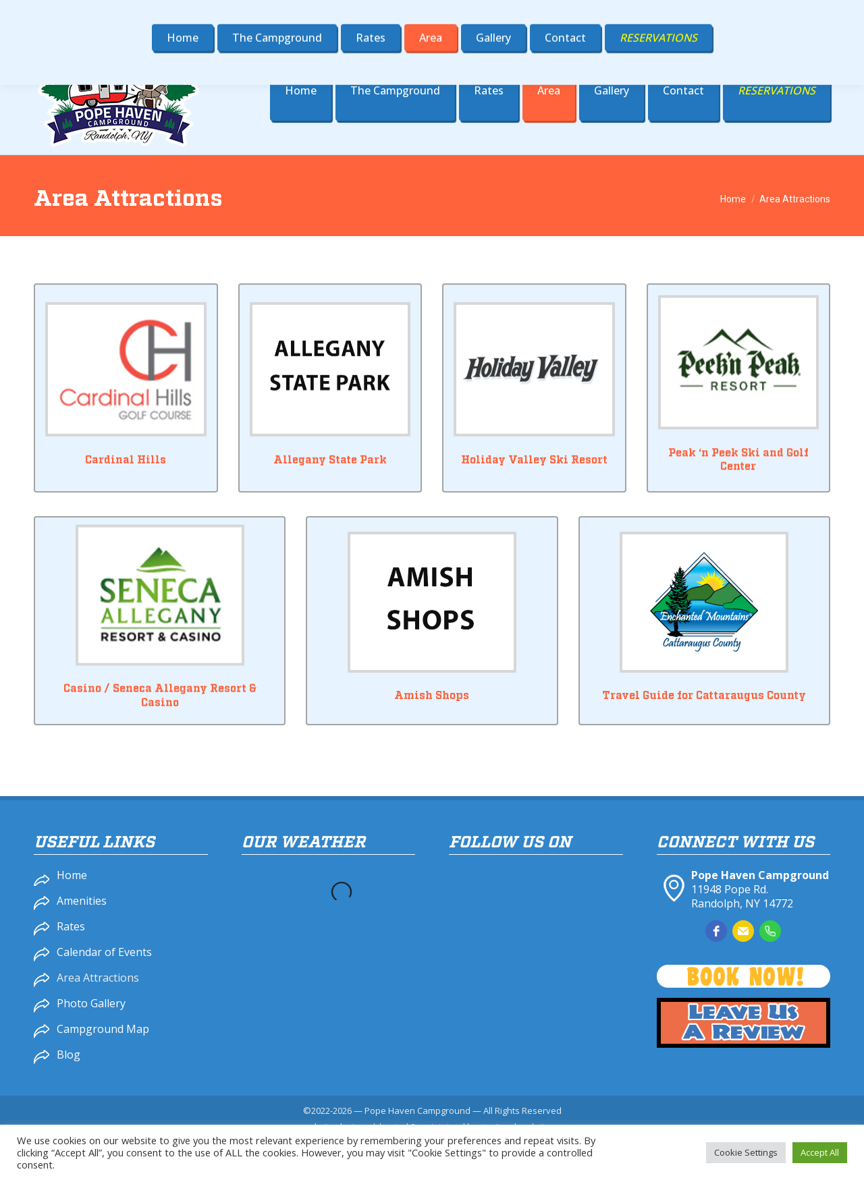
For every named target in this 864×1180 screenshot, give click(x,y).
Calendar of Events (104, 952)
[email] (743, 931)
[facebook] (716, 931)
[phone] (770, 931)
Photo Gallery (91, 1003)
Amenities (82, 900)
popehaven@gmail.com (762, 12)
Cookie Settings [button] (746, 1152)
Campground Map (103, 1029)
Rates (71, 926)
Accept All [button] (820, 1152)
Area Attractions (98, 977)
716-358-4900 (639, 12)
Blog (68, 1054)
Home (72, 875)
